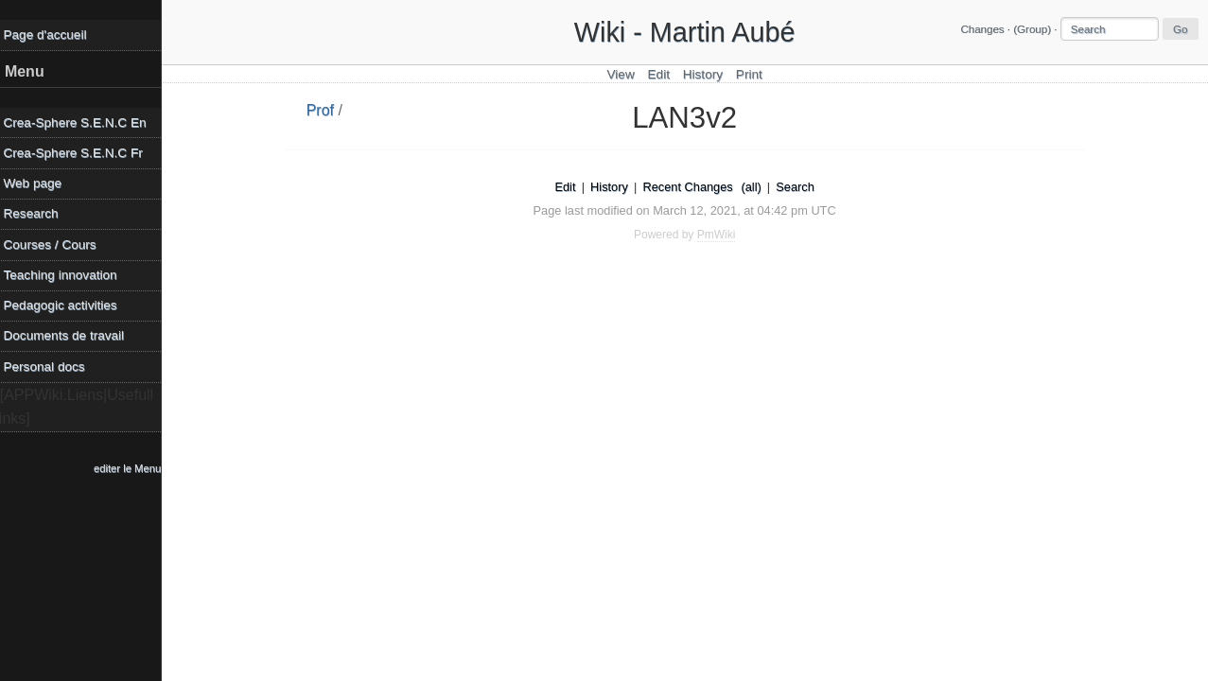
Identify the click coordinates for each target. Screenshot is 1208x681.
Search (798, 187)
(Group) (1032, 29)
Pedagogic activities (64, 305)
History (705, 74)
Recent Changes (690, 187)
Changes (982, 29)
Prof (322, 110)
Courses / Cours (54, 244)
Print (751, 74)
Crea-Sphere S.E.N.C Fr (77, 153)
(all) (753, 187)
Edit (661, 74)
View (623, 74)
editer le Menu (132, 468)
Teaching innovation (64, 275)
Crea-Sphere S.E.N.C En (79, 122)
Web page (37, 183)
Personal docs (48, 366)
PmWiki (718, 234)
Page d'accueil (49, 34)
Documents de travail (68, 335)
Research (35, 213)
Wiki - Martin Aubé (686, 32)
